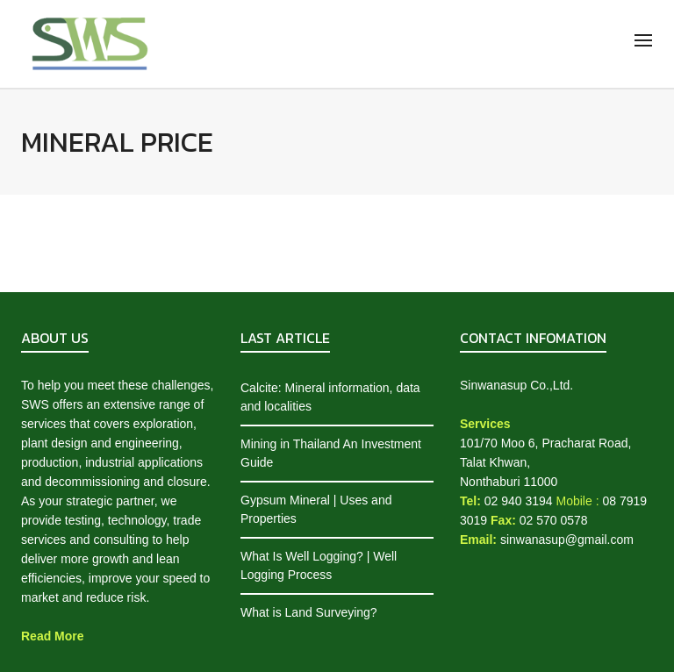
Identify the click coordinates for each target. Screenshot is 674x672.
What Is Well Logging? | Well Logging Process (318, 565)
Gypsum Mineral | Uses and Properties (315, 509)
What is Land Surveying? (308, 612)
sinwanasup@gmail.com (567, 540)
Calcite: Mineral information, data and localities (330, 397)
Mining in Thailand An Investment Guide (330, 453)
